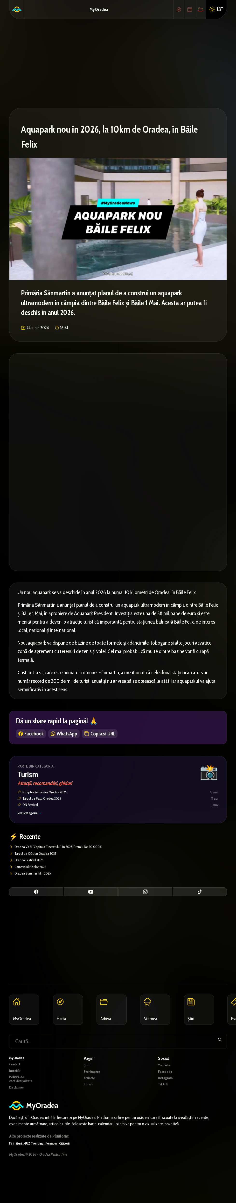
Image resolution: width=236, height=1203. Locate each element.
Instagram (166, 1096)
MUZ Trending (38, 1166)
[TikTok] (200, 898)
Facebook (166, 1089)
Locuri (89, 1104)
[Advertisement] (118, 62)
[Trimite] (218, 1058)
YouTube (166, 1082)
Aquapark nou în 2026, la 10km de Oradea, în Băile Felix (117, 134)
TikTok (164, 1104)
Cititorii (73, 1166)
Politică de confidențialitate (23, 1099)
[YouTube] (91, 898)
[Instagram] (145, 898)
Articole (90, 1096)
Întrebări (16, 1089)
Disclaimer (18, 1109)
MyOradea (98, 9)
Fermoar (59, 1166)
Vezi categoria (32, 817)
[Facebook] (36, 898)
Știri (87, 1082)
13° (216, 9)
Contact (15, 1082)
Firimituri (16, 1166)
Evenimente (94, 1089)
